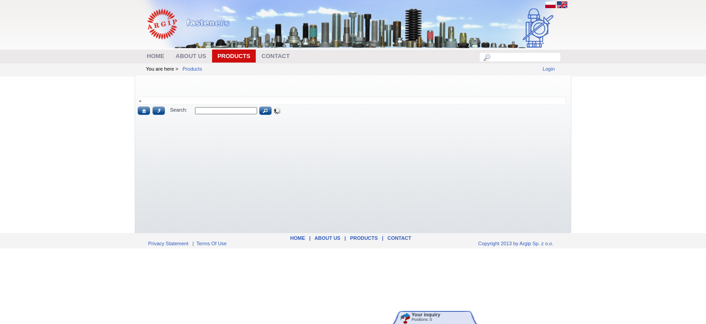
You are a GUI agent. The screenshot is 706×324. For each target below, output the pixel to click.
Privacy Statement (168, 243)
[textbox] (525, 57)
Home (297, 238)
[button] (143, 110)
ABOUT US (327, 238)
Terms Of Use (211, 243)
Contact (400, 238)
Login (549, 69)
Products (192, 69)
